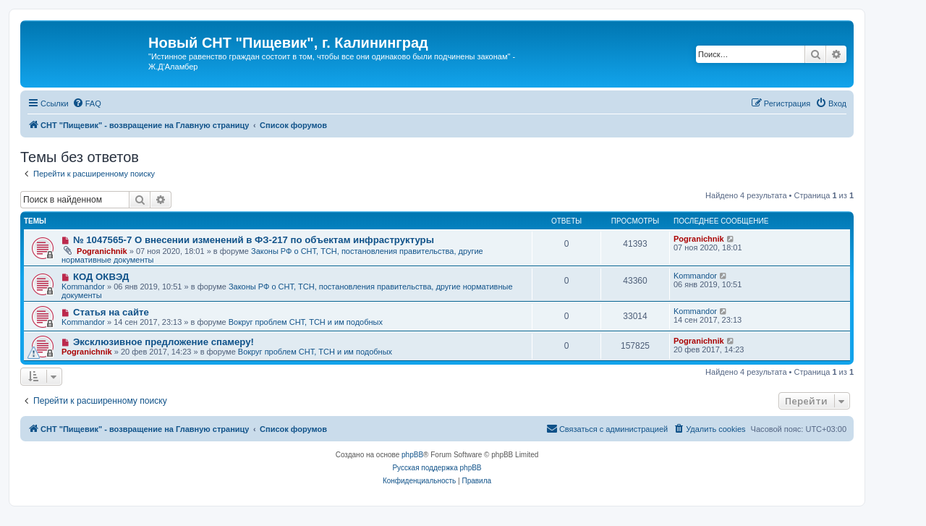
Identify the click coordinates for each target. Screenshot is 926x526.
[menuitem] (86, 103)
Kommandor (83, 286)
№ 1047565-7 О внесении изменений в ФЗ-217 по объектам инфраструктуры (253, 239)
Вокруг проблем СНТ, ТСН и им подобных (306, 322)
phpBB (412, 455)
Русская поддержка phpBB (436, 468)
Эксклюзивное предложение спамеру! (163, 341)
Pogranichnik (102, 251)
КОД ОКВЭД (101, 276)
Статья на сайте (111, 312)
